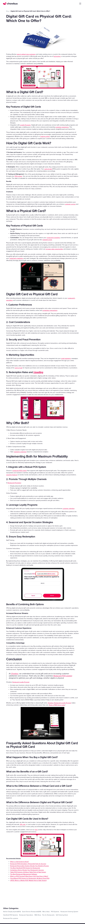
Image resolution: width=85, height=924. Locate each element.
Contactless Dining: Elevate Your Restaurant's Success (27, 870)
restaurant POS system (19, 470)
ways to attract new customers (26, 54)
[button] (80, 3)
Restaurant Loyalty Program (20, 682)
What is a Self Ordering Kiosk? (19, 862)
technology (57, 56)
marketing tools (47, 240)
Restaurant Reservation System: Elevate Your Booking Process (29, 866)
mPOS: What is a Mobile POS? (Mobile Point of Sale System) (28, 880)
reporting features (11, 475)
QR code (22, 824)
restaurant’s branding (53, 237)
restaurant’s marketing (16, 258)
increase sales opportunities (54, 249)
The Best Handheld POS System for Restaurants (25, 868)
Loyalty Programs (25, 125)
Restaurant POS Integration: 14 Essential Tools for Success (28, 864)
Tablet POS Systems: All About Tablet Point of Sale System (28, 872)
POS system (18, 176)
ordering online (45, 136)
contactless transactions (49, 310)
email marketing (66, 358)
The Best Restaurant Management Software (23, 874)
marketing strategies (20, 452)
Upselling (38, 372)
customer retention (68, 508)
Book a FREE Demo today (57, 705)
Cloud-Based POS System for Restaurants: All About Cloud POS (29, 878)
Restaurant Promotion (14, 483)
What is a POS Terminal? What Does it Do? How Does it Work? (29, 876)
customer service (70, 204)
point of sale (18, 368)
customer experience (62, 127)
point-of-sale (48, 169)
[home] (10, 3)
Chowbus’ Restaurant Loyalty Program (59, 703)
